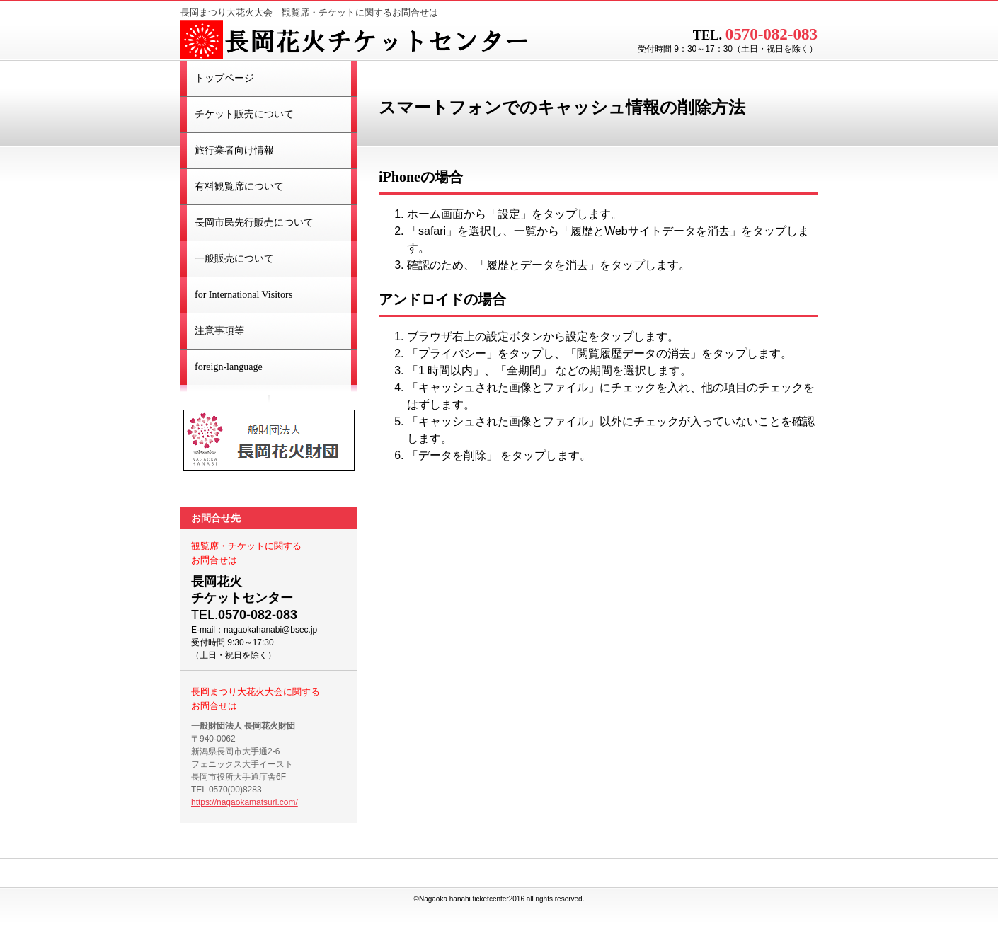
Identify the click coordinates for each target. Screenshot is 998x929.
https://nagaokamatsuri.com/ (244, 802)
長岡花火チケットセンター (357, 41)
